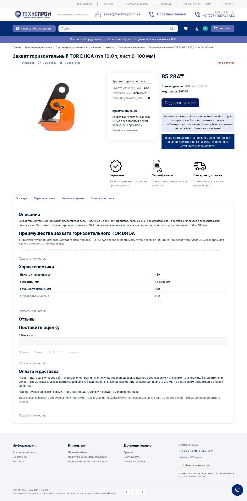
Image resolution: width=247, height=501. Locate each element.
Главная (17, 47)
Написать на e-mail (196, 465)
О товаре (21, 198)
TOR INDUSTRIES (195, 86)
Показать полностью (32, 258)
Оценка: (24, 352)
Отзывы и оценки (73, 198)
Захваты (109, 47)
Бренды (108, 3)
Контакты (228, 3)
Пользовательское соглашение (87, 461)
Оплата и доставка (102, 198)
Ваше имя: (28, 335)
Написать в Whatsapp (190, 457)
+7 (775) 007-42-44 (196, 451)
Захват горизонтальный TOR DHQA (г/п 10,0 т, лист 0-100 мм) (181, 47)
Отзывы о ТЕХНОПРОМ (197, 3)
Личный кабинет (78, 452)
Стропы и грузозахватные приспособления (78, 47)
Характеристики (44, 198)
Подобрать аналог (180, 103)
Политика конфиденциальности (87, 456)
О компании (84, 3)
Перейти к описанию (125, 130)
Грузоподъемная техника (38, 47)
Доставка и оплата (136, 3)
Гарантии (165, 3)
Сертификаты (132, 456)
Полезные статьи (134, 461)
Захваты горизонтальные (131, 47)
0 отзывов (28, 62)
